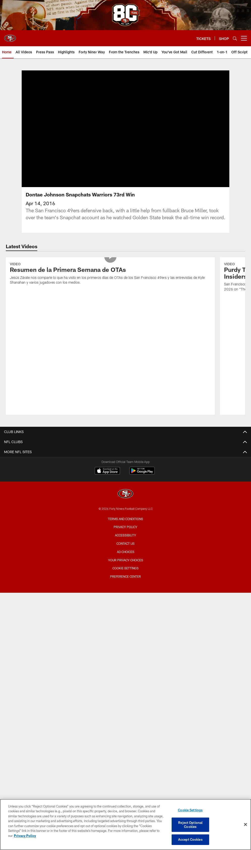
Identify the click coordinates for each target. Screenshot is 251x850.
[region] (125, 824)
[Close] (245, 824)
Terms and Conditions (125, 519)
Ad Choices (125, 552)
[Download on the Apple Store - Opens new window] (107, 471)
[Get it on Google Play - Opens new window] (142, 473)
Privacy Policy (125, 527)
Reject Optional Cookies (190, 825)
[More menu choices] (244, 38)
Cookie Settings (125, 568)
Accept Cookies (190, 839)
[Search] (235, 38)
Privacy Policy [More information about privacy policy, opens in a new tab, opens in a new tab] (25, 836)
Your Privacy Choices (125, 560)
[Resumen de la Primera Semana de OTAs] (110, 274)
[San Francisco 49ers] (125, 494)
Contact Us (125, 543)
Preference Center (125, 576)
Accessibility (125, 535)
